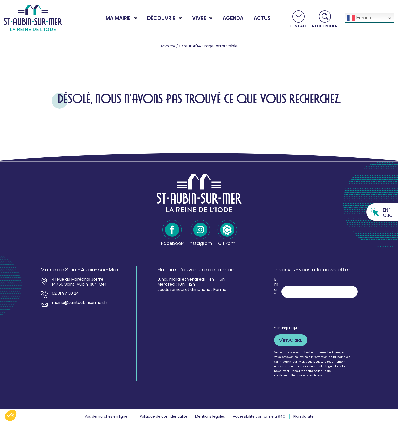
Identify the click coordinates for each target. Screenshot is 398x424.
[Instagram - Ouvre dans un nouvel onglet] (200, 233)
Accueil (167, 46)
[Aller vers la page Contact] (298, 19)
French (359, 18)
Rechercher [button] (325, 25)
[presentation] (312, 311)
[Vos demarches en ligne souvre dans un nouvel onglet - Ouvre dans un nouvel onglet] (108, 416)
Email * (276, 287)
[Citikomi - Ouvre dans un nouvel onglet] (227, 233)
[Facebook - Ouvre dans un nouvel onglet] (172, 233)
